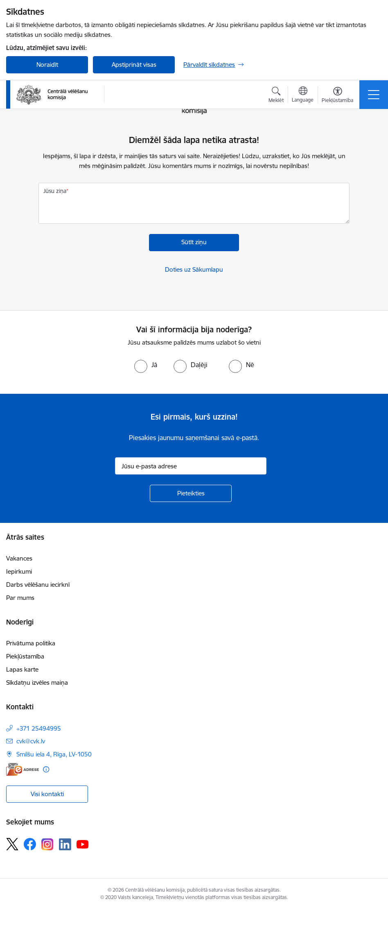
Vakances (19, 558)
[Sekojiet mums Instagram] (47, 844)
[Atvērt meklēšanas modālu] (276, 96)
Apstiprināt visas (134, 64)
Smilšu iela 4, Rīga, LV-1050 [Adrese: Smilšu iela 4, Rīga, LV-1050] (54, 754)
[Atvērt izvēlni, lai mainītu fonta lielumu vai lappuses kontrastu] (337, 96)
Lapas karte (22, 669)
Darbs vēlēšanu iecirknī (38, 584)
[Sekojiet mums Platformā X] (12, 844)
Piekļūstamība (25, 656)
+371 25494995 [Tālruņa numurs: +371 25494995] (38, 728)
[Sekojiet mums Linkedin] (65, 844)
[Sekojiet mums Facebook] (30, 844)
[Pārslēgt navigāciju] (373, 94)
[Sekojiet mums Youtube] (83, 844)
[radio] (145, 365)
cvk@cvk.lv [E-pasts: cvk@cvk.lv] (30, 741)
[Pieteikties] (191, 493)
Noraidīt (47, 64)
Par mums (20, 598)
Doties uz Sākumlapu (194, 269)
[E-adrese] (22, 769)
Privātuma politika (30, 643)
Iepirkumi (19, 571)
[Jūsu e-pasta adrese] (190, 466)
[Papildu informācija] (46, 769)
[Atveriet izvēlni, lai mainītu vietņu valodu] (303, 95)
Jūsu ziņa (54, 191)
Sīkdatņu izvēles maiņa (37, 682)
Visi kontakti (47, 794)
